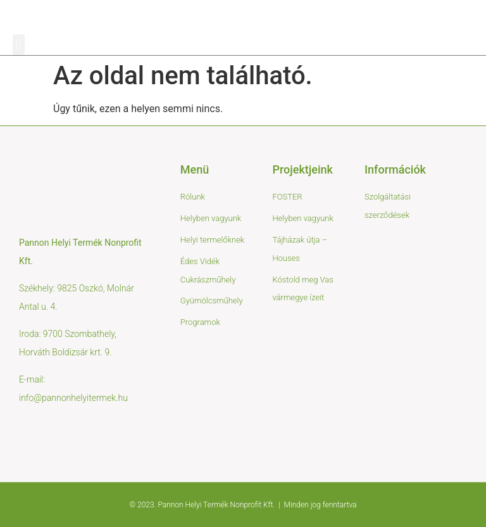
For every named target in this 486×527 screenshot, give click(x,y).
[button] (19, 44)
